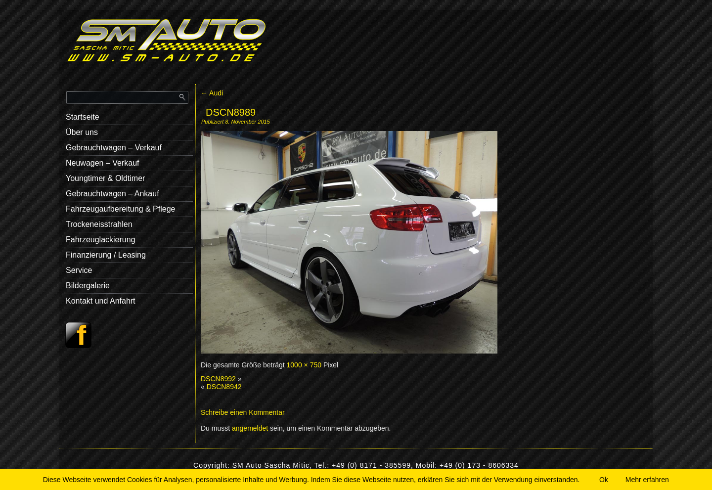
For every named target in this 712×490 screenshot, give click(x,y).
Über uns (82, 132)
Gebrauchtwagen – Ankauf (112, 193)
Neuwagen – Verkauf (102, 163)
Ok (603, 480)
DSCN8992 (218, 379)
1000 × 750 (304, 365)
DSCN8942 (224, 387)
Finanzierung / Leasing (106, 255)
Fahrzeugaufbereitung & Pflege (120, 209)
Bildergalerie (88, 285)
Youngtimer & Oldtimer (105, 178)
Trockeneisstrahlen (99, 224)
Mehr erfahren (647, 480)
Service (79, 270)
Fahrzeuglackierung (100, 239)
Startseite (82, 117)
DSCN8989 (231, 112)
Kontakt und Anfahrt (100, 301)
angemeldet (250, 428)
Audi (212, 93)
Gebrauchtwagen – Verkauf (114, 147)
